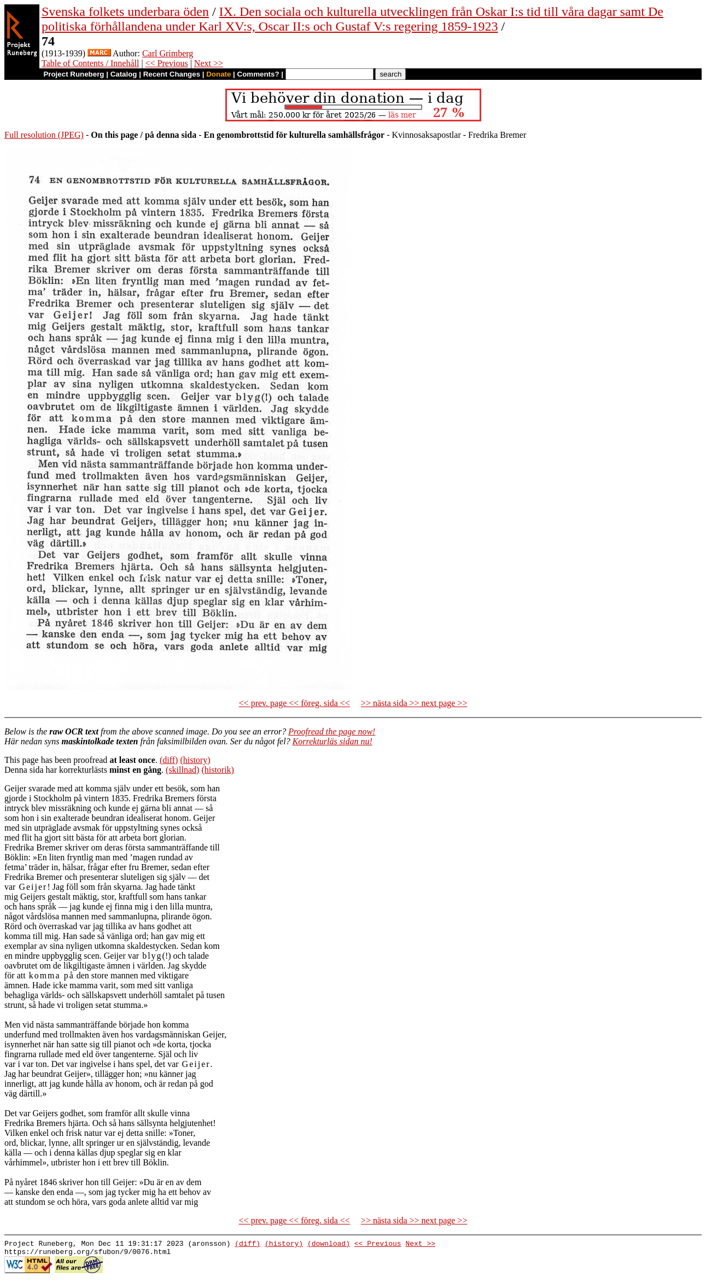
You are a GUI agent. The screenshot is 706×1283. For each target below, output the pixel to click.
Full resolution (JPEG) (44, 134)
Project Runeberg (73, 74)
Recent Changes (171, 74)
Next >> (208, 63)
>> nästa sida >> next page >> (414, 703)
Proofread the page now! (331, 731)
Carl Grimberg (167, 53)
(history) (195, 760)
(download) (328, 1245)
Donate (218, 74)
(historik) (217, 769)
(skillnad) (182, 769)
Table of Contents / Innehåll (90, 63)
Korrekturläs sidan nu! (332, 741)
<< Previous (166, 63)
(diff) (169, 760)
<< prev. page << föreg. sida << (294, 703)
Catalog (123, 74)
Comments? (258, 74)
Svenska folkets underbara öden (125, 11)
